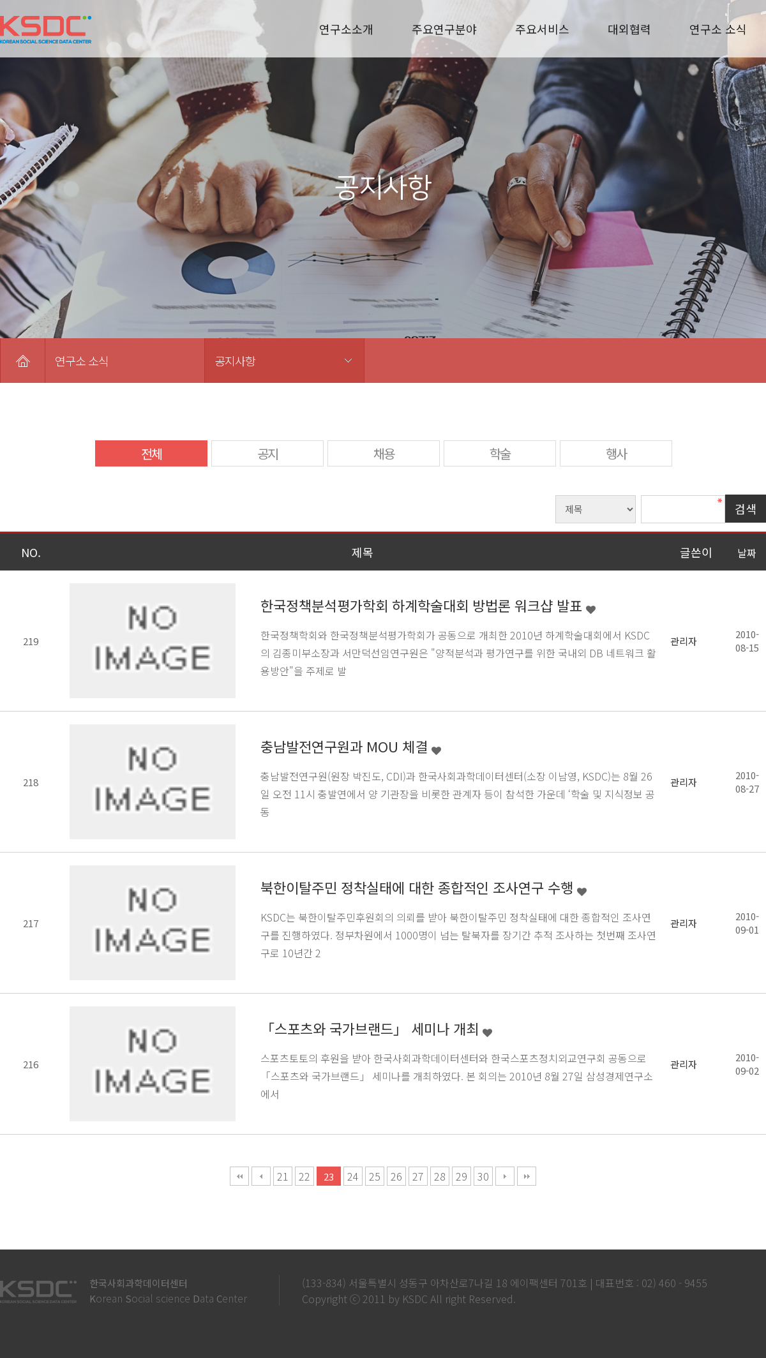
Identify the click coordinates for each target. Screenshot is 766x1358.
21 (283, 1176)
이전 (261, 1176)
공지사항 (234, 360)
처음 (239, 1176)
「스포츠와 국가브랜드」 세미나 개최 (371, 1028)
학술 (500, 453)
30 (483, 1176)
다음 (504, 1176)
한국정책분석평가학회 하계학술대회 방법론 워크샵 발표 (423, 605)
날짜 (746, 552)
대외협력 (629, 28)
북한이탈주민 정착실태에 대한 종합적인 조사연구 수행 (418, 887)
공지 (267, 453)
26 (396, 1176)
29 (461, 1176)
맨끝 (526, 1176)
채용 (383, 453)
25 (374, 1176)
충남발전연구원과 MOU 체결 (346, 746)
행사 (616, 453)
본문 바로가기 (0, 0)
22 (304, 1176)
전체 (151, 453)
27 (418, 1176)
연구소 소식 (718, 28)
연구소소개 (346, 28)
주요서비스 (542, 28)
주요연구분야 (444, 28)
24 (353, 1176)
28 (440, 1176)
